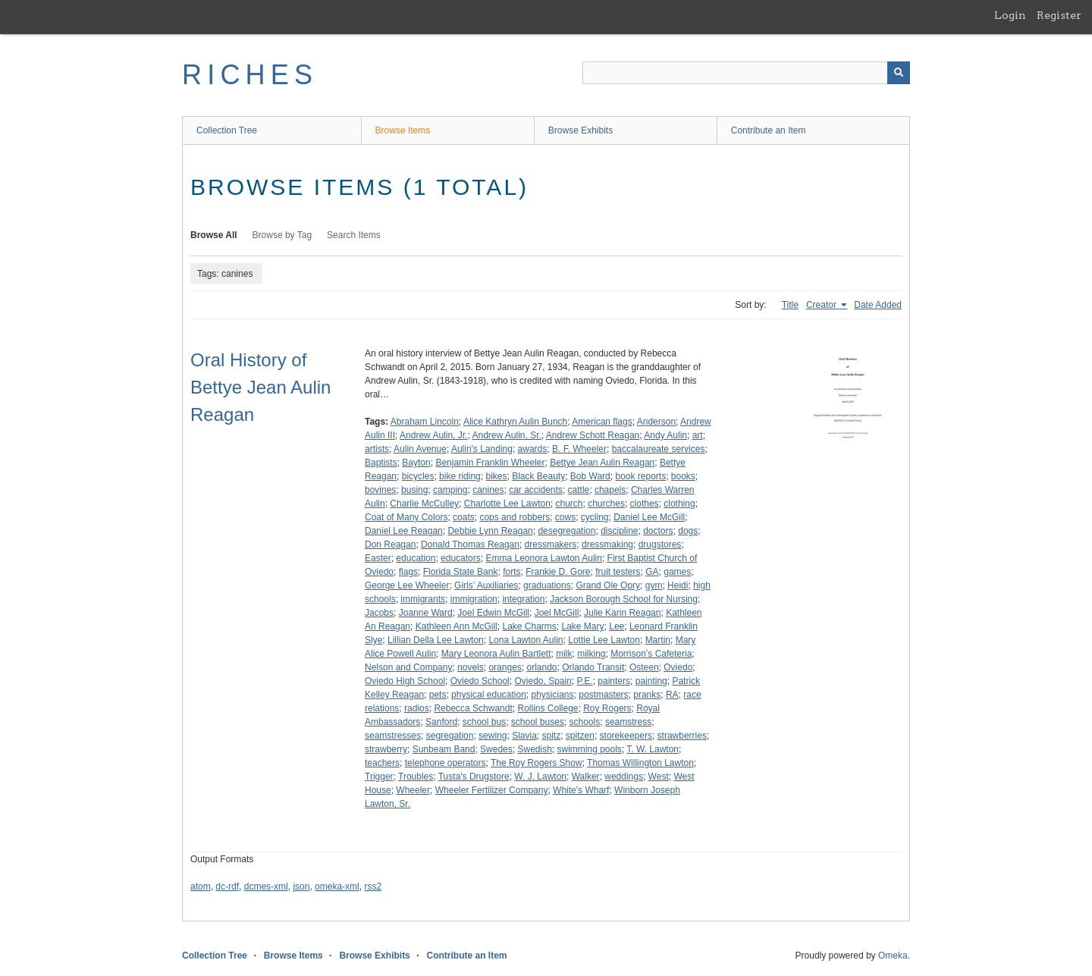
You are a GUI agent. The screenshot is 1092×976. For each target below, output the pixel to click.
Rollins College (547, 708)
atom (200, 886)
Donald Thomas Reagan (470, 544)
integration (523, 599)
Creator (822, 305)
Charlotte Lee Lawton (507, 503)
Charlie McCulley (424, 503)
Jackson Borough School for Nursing (624, 599)
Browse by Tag (282, 235)
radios (416, 708)
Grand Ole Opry (608, 585)
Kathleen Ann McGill (456, 626)
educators (461, 558)
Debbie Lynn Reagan (489, 531)
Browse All (213, 235)
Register (1059, 15)
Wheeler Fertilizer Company (491, 790)
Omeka (893, 955)
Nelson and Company (408, 667)
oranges (504, 667)
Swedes (496, 749)
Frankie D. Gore (558, 571)
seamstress (628, 722)
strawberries (682, 735)
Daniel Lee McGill (649, 517)
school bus (484, 722)
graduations (547, 585)
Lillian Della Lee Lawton (436, 640)
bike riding (460, 476)
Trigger (379, 776)
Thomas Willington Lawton (640, 763)
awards (533, 449)
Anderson (656, 421)
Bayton (416, 462)
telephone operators (445, 763)
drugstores (660, 544)
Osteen (644, 667)
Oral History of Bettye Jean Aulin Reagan (260, 387)
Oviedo (678, 667)
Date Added (878, 305)
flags (408, 571)
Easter (378, 558)
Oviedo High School (405, 681)
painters (614, 681)
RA (672, 694)
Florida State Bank (460, 571)
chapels (610, 490)
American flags (602, 421)
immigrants (422, 599)
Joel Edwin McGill (493, 612)
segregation (450, 735)
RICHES (250, 74)
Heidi (677, 585)
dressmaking (607, 544)
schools (585, 722)
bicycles (418, 476)
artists (377, 449)
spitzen (580, 735)
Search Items (354, 235)
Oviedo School (480, 681)
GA (651, 571)
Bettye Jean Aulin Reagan (602, 462)
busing (414, 490)
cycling (595, 517)
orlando (541, 667)
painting (651, 681)
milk (564, 653)
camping (450, 490)
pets (438, 694)
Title (790, 305)
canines (488, 490)
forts (511, 571)
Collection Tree (226, 130)
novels (470, 667)
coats (464, 517)
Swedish (534, 749)
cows (565, 517)
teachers (382, 763)
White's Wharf (581, 790)
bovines (380, 490)
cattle (579, 490)
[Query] (746, 72)
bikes (496, 476)
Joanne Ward (426, 612)
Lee (616, 626)
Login (1010, 15)
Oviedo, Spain (542, 681)
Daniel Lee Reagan (404, 531)
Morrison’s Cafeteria (651, 653)
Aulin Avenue (420, 449)
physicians (553, 694)
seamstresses (393, 735)
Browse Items (403, 130)
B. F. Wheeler (579, 449)
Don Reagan (390, 544)
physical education (488, 694)
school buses (537, 722)
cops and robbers (514, 517)
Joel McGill (557, 612)
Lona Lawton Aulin (525, 640)
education (415, 558)
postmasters (603, 694)
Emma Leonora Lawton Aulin (543, 558)
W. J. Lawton (540, 776)
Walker (586, 776)
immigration (473, 599)
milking (591, 653)
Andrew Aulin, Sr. (506, 435)
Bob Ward (590, 476)
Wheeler (413, 790)
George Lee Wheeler (407, 585)
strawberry (386, 749)
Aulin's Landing (482, 449)
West (658, 776)
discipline (619, 531)
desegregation (566, 531)
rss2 (372, 886)
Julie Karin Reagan (622, 612)
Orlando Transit (593, 667)
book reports (640, 476)
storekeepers (626, 735)
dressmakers (551, 544)
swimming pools (589, 749)
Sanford (441, 722)
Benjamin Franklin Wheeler (489, 462)
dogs (688, 531)
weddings (623, 776)
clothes (644, 503)
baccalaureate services (658, 449)
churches (606, 503)
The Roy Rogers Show (536, 763)
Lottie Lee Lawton (604, 640)
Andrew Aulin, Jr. (433, 435)
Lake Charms (529, 626)
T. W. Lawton (652, 749)
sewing (493, 735)
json (301, 886)
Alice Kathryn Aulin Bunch (515, 421)
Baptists (381, 462)
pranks (647, 694)
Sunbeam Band (444, 749)
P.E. (585, 681)
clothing (679, 503)
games (677, 571)
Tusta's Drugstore (474, 776)
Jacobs (379, 612)
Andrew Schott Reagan (592, 435)
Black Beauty (538, 476)
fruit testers (617, 571)
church (568, 503)
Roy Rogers (607, 708)
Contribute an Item (768, 130)
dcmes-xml (266, 886)
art (697, 435)
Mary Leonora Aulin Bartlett (496, 653)
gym (654, 585)
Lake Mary (583, 626)
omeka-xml (337, 886)
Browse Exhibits (580, 130)
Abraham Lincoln (425, 421)
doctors (658, 531)
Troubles (415, 776)
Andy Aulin (665, 435)
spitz (550, 735)
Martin (657, 640)
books (683, 476)
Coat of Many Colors (406, 517)
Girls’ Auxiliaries (486, 585)
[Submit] (898, 72)
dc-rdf (227, 886)
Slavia (524, 735)
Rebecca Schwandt (473, 708)
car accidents (536, 490)
